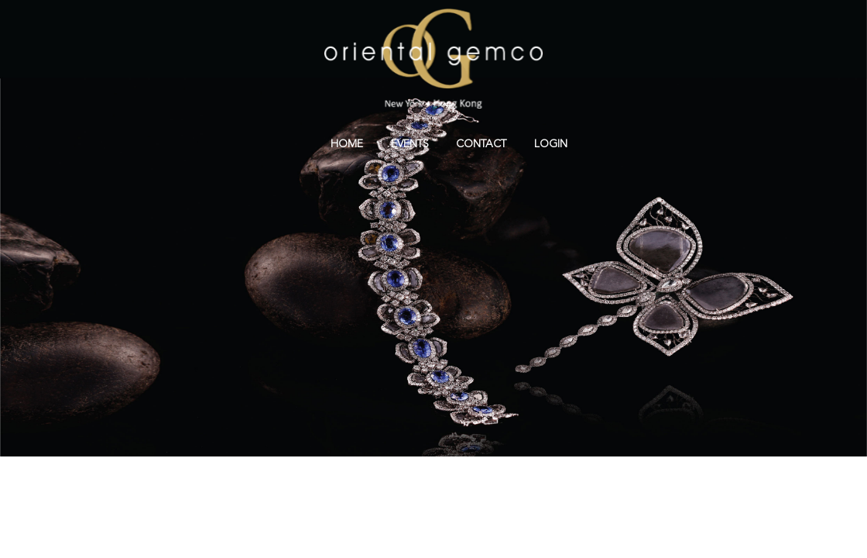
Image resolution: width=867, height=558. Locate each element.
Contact (481, 144)
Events (410, 144)
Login (550, 144)
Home (347, 144)
